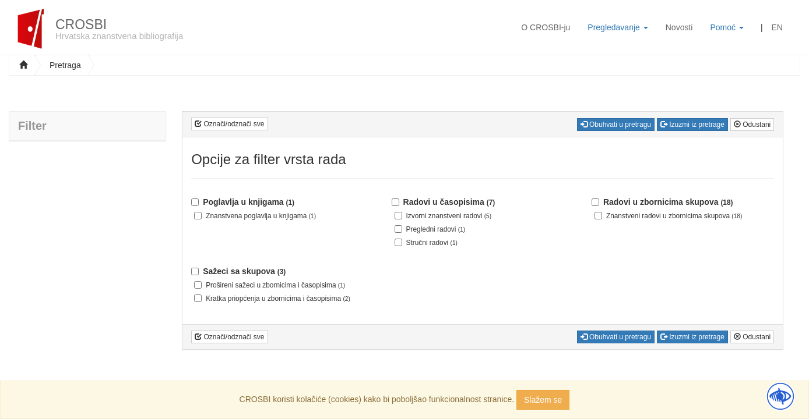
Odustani (752, 124)
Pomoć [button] (726, 27)
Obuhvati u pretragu (616, 124)
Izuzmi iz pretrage (692, 124)
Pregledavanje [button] (618, 27)
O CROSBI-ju (545, 27)
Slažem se (543, 399)
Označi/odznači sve (229, 124)
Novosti (679, 27)
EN (777, 27)
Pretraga (65, 65)
